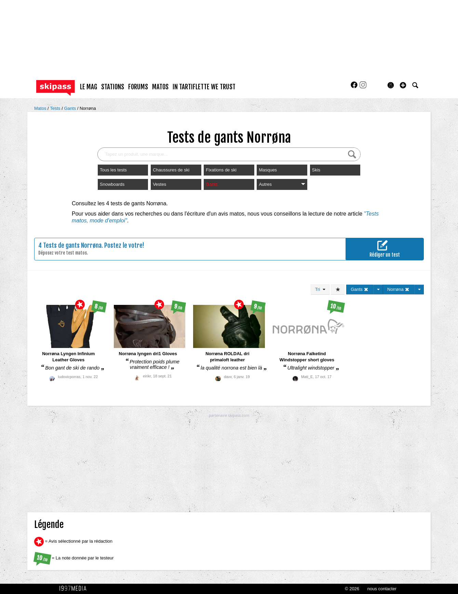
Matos (41, 108)
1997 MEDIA (75, 588)
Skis (316, 169)
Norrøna (88, 108)
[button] (403, 85)
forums (138, 87)
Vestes (159, 184)
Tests (56, 108)
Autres (282, 184)
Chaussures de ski (171, 169)
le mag (88, 87)
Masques (268, 169)
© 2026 (352, 588)
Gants (70, 108)
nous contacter (381, 588)
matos (160, 87)
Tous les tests (113, 169)
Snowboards (112, 184)
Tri (320, 289)
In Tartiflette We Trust (204, 87)
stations (112, 87)
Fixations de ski (221, 169)
